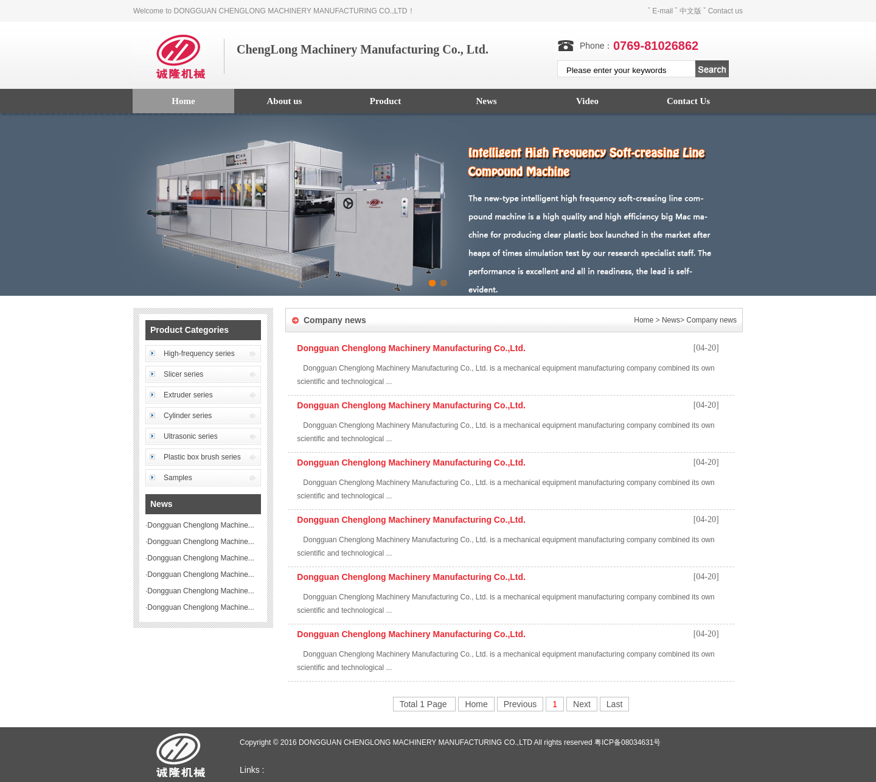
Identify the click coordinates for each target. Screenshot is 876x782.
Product (385, 101)
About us (284, 101)
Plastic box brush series (202, 457)
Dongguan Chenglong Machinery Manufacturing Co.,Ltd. (411, 348)
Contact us (725, 11)
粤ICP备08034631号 (627, 742)
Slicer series (183, 374)
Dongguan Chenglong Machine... (200, 525)
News (486, 101)
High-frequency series (199, 353)
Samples (178, 477)
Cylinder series (188, 415)
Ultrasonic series (191, 436)
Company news (711, 320)
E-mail (662, 11)
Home (183, 101)
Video (587, 101)
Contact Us (688, 101)
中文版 (690, 11)
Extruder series (188, 395)
